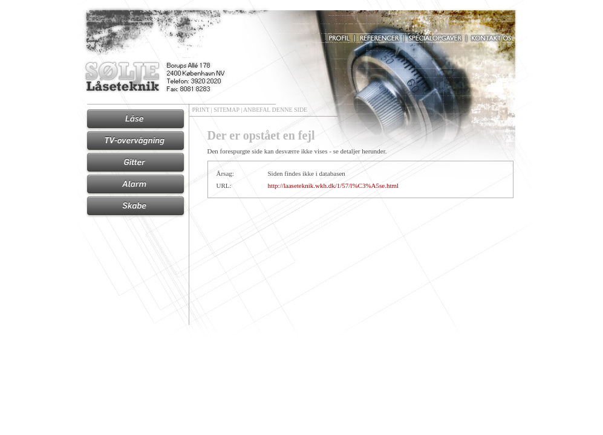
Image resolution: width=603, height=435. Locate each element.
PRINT (201, 109)
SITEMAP (226, 109)
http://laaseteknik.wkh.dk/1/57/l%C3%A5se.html (333, 185)
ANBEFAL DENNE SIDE (275, 109)
